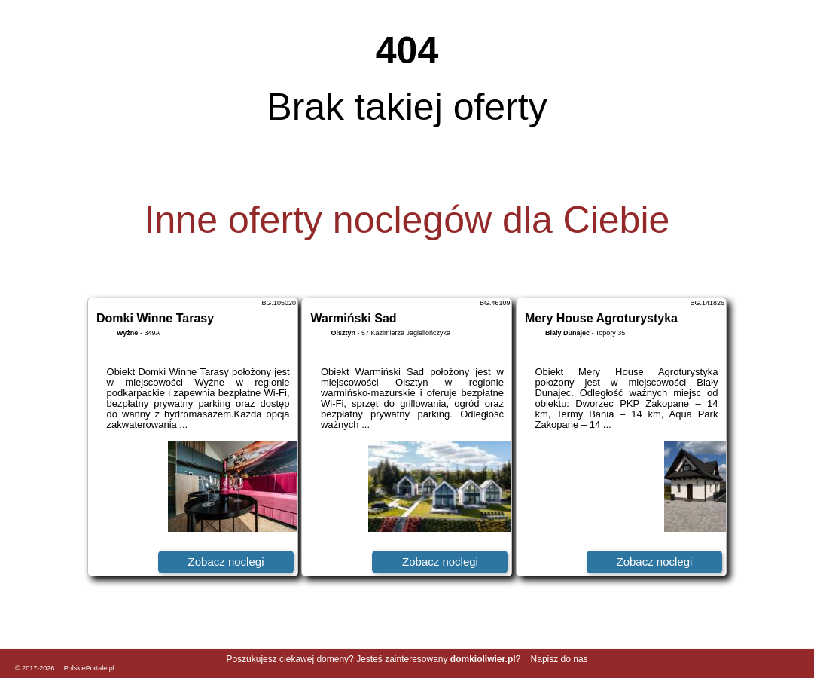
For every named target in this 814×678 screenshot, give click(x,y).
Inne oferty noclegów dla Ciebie (407, 220)
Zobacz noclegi (226, 561)
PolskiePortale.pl (89, 668)
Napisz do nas (559, 659)
